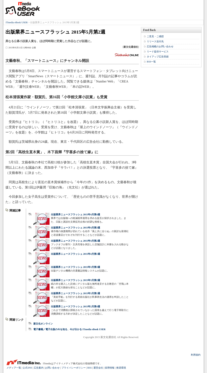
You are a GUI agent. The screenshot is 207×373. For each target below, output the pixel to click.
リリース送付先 (155, 41)
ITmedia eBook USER (22, 9)
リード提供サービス (158, 51)
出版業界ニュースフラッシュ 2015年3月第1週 (75, 293)
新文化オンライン (43, 323)
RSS (89, 367)
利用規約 (196, 354)
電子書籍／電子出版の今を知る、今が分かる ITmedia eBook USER (69, 329)
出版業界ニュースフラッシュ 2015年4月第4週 (75, 214)
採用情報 (109, 367)
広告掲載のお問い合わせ (160, 46)
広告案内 (38, 367)
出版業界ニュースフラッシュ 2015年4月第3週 (75, 227)
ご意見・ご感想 (155, 36)
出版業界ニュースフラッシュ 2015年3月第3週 (75, 267)
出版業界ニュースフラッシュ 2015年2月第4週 (75, 306)
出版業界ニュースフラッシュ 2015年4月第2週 (75, 240)
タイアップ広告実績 (158, 56)
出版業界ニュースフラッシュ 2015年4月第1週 (75, 254)
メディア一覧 (13, 367)
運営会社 (98, 367)
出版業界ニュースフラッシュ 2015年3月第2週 (75, 280)
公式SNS (27, 367)
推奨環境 (121, 367)
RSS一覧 (151, 61)
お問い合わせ (52, 367)
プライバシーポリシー (73, 367)
